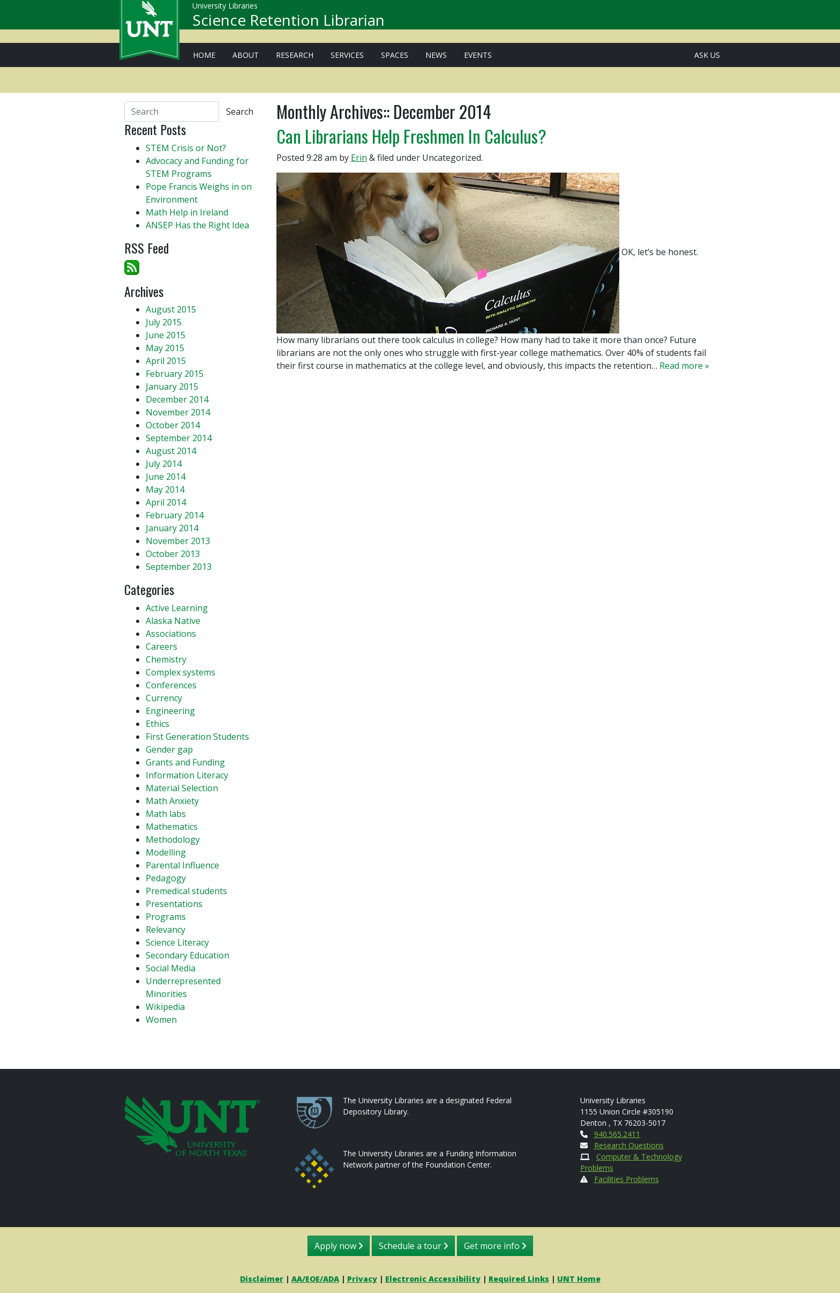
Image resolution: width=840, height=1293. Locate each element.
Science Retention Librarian (288, 24)
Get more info (495, 1246)
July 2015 (164, 322)
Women (161, 1020)
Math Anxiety (172, 801)
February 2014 (175, 515)
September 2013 (179, 567)
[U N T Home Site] (192, 1124)
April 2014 (166, 502)
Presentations (174, 904)
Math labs (166, 814)
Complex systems (180, 672)
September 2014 (179, 438)
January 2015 (172, 386)
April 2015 (166, 361)
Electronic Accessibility (433, 1279)
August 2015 (171, 309)
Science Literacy (177, 942)
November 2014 (178, 412)
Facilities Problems (626, 1179)
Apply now (338, 1246)
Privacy (362, 1279)
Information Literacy (187, 775)
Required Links (519, 1279)
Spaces (394, 55)
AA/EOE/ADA (315, 1279)
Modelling (166, 852)
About (245, 55)
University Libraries (225, 10)
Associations (171, 634)
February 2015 (175, 374)
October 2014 (173, 425)
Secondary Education (187, 955)
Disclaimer (261, 1279)
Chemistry (166, 659)
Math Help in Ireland (187, 212)
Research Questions (629, 1145)
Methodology (173, 839)
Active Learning (177, 608)
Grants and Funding (185, 762)
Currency (164, 698)
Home (204, 55)
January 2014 (172, 528)
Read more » (684, 365)
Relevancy (165, 929)
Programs (166, 917)
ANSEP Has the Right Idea (197, 225)
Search (239, 111)
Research (294, 55)
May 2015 (165, 348)
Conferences (171, 685)
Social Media (171, 968)
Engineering (170, 711)
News (436, 55)
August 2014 (171, 451)
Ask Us (707, 55)
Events (478, 55)
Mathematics (172, 827)
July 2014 (164, 464)
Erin (359, 158)
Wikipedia (165, 1007)
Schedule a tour (413, 1246)
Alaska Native (173, 621)
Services (347, 55)
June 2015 (165, 335)
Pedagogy (166, 878)
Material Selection (182, 788)
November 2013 (178, 541)
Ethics (157, 724)
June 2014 (165, 476)
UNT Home (579, 1279)
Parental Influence (182, 865)
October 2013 (173, 554)
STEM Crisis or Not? (186, 148)
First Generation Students (197, 736)
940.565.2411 (617, 1134)
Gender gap (169, 749)
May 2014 (165, 489)
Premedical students (186, 891)
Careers (161, 646)
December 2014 (177, 399)
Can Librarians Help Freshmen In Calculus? (411, 135)
